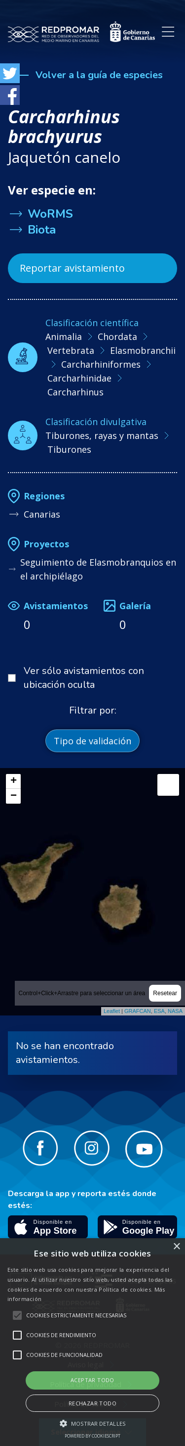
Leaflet (112, 1011)
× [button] (176, 1247)
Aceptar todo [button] (92, 1380)
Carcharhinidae (79, 378)
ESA (159, 1011)
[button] (92, 1423)
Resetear (165, 993)
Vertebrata (70, 350)
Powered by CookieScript (92, 1436)
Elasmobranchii (143, 350)
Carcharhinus (75, 392)
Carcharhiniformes (101, 364)
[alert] (92, 1342)
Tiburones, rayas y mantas (101, 435)
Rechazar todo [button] (92, 1403)
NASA (175, 1011)
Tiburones (69, 449)
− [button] (13, 796)
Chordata (117, 336)
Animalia (63, 336)
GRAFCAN (137, 1011)
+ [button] (13, 781)
